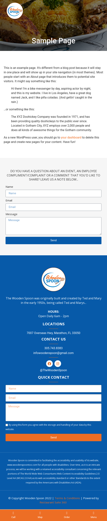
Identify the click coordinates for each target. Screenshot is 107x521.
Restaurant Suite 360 (53, 502)
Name (9, 186)
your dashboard (71, 137)
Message (11, 214)
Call (13, 518)
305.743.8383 (53, 348)
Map (40, 518)
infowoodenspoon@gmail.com (53, 353)
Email (9, 200)
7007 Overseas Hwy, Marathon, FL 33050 (53, 333)
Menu (94, 518)
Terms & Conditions (67, 498)
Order (67, 518)
